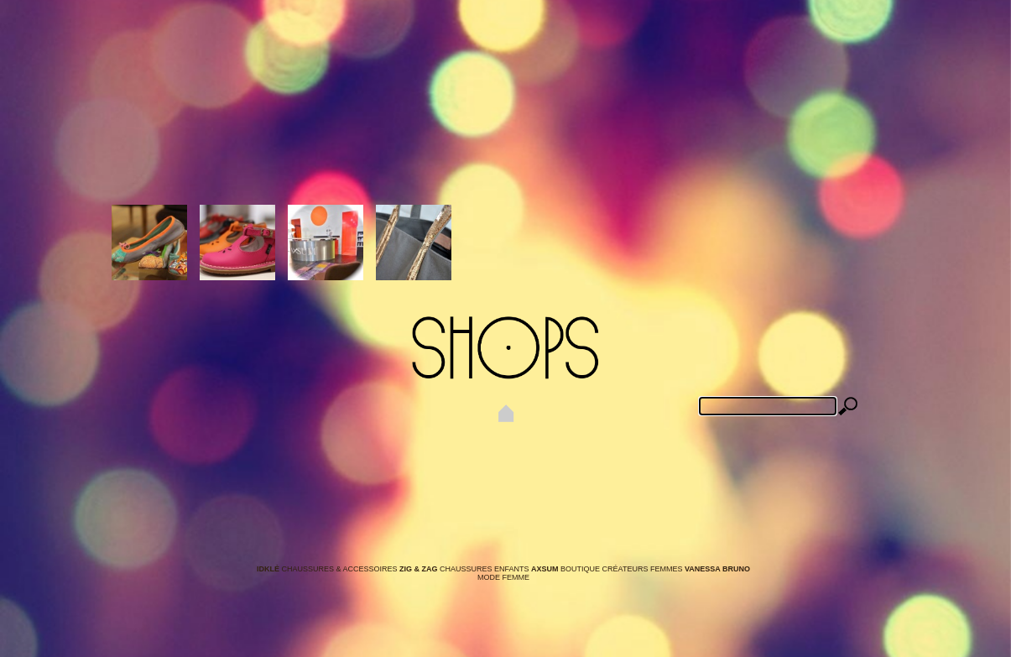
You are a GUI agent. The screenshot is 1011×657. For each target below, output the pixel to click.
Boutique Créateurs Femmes (608, 569)
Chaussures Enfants (465, 569)
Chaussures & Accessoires (328, 569)
